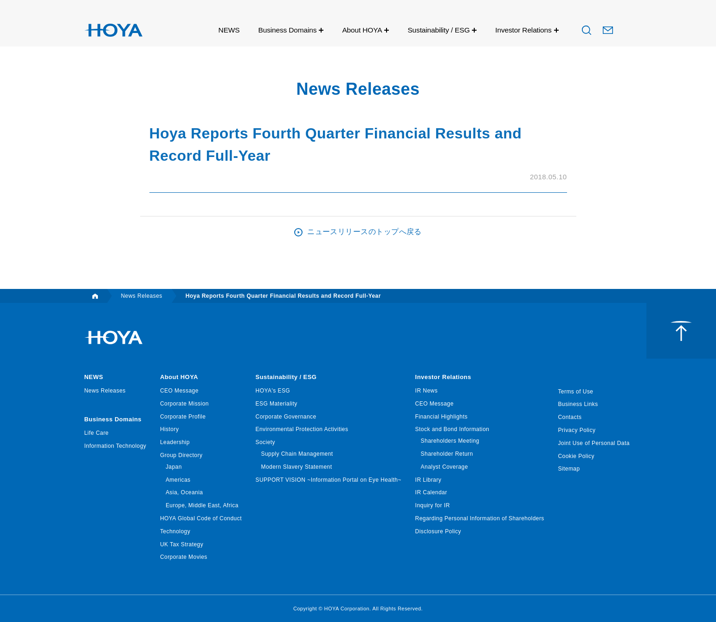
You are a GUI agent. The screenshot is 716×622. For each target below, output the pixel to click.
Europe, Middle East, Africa (202, 505)
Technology (175, 531)
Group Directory (181, 455)
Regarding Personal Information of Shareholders (479, 518)
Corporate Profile (183, 416)
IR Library (428, 480)
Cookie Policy (576, 456)
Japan (174, 467)
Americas (178, 480)
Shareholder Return (447, 454)
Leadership (175, 442)
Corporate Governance (286, 416)
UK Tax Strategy (181, 544)
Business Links (578, 404)
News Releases (105, 390)
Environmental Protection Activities (302, 429)
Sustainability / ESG (438, 30)
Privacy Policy (576, 430)
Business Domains (287, 30)
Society (266, 442)
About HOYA (362, 30)
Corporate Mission (184, 403)
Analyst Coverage (444, 467)
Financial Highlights (441, 416)
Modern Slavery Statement (296, 467)
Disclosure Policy (438, 531)
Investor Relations (523, 30)
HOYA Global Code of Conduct (201, 518)
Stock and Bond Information (452, 429)
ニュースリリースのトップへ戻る (364, 232)
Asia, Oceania (184, 492)
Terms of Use (575, 391)
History (169, 429)
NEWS (229, 30)
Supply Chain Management (297, 454)
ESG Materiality (276, 403)
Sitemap (569, 468)
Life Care (96, 433)
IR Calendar (431, 492)
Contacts (569, 417)
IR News (426, 390)
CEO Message (179, 390)
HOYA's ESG (273, 390)
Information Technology (115, 446)
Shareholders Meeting (450, 441)
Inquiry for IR (432, 505)
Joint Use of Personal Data (593, 443)
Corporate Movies (183, 557)
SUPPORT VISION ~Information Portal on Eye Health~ (328, 480)
